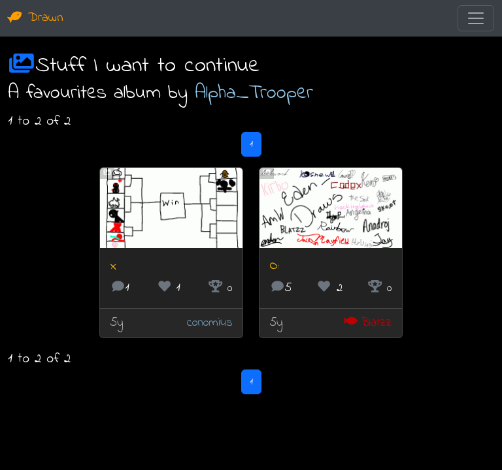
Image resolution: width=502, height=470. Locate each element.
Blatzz (367, 323)
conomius (209, 323)
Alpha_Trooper (254, 93)
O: (274, 266)
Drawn (35, 17)
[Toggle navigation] (476, 18)
